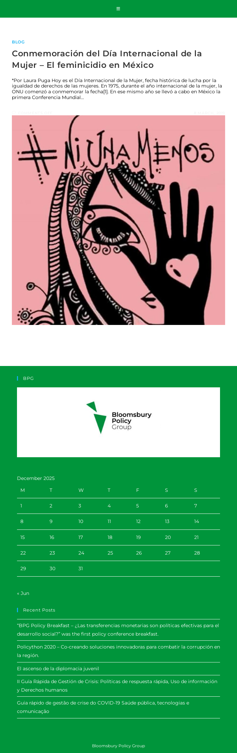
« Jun (23, 593)
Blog (18, 41)
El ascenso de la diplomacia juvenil (58, 668)
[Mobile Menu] (118, 9)
